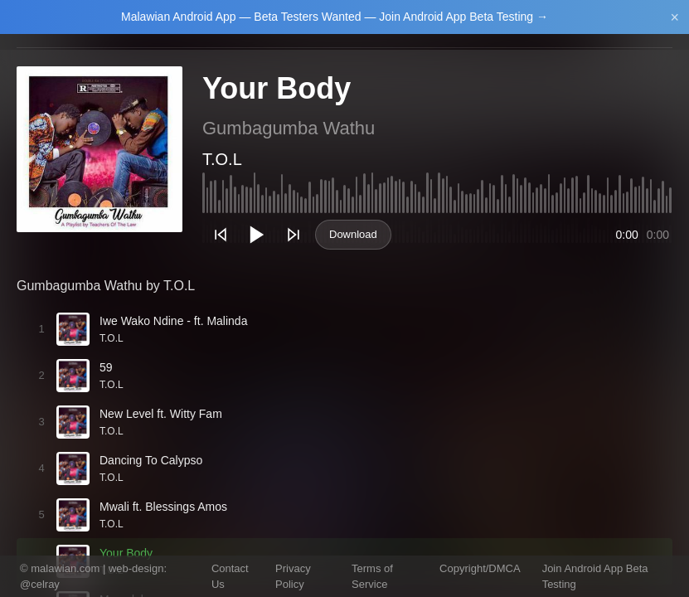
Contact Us (230, 576)
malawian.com (65, 568)
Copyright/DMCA (480, 568)
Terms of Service (372, 576)
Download (353, 234)
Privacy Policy (293, 576)
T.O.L (222, 159)
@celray (40, 584)
